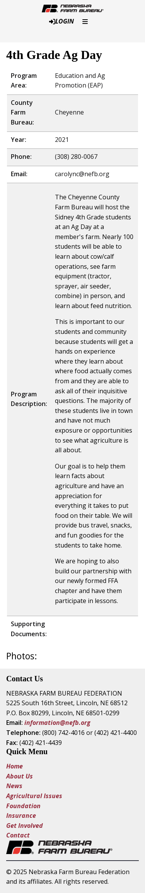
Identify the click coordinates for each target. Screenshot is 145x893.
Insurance (21, 815)
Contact (18, 835)
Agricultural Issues (35, 796)
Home (14, 766)
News (14, 786)
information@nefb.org (57, 722)
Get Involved (24, 825)
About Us (19, 776)
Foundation (23, 806)
